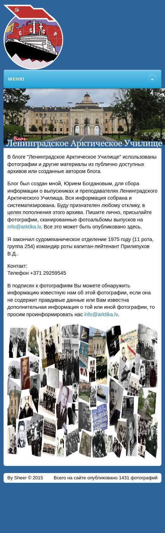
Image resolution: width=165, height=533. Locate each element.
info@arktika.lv (24, 226)
